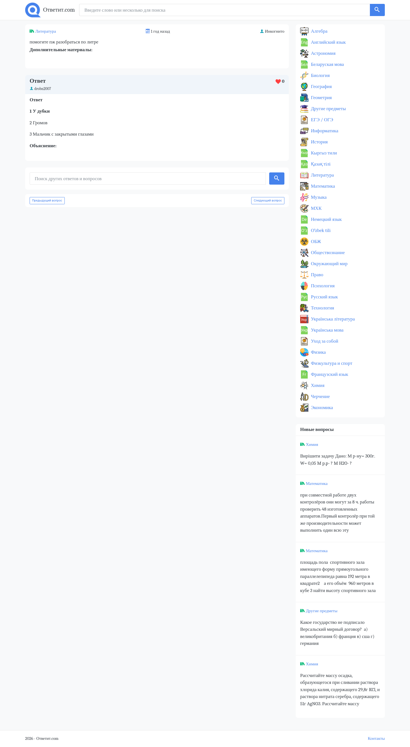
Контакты (376, 738)
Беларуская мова (327, 64)
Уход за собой (324, 341)
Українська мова (327, 330)
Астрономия (323, 53)
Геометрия (321, 97)
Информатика (324, 130)
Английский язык (328, 42)
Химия (317, 385)
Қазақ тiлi (320, 164)
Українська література (332, 319)
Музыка (318, 197)
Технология (322, 308)
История (319, 141)
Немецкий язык (326, 219)
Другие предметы (328, 108)
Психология (322, 285)
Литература (45, 31)
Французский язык (329, 374)
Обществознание (327, 252)
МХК (315, 208)
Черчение (320, 396)
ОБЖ (315, 241)
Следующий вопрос (268, 200)
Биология (320, 75)
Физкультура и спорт (331, 363)
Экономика (321, 407)
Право (316, 274)
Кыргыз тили (323, 153)
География (321, 86)
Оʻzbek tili (320, 230)
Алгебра (319, 31)
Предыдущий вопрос (47, 200)
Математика (322, 186)
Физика (318, 352)
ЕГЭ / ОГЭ (321, 119)
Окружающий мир (328, 263)
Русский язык (324, 296)
